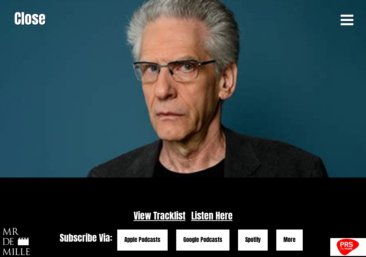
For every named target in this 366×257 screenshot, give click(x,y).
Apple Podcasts (142, 240)
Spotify (253, 240)
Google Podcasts (202, 240)
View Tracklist (160, 216)
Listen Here (212, 216)
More (289, 240)
